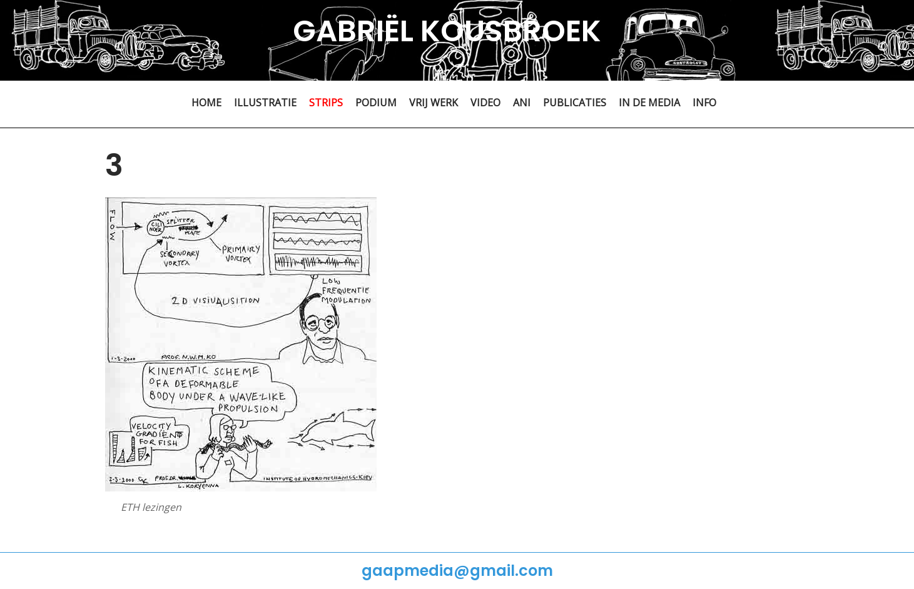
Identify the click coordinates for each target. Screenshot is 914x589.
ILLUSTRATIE (265, 102)
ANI (522, 102)
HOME (206, 102)
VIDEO (485, 102)
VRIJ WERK (433, 102)
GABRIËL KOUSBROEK (447, 31)
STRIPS (326, 102)
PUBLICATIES (574, 102)
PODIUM (376, 102)
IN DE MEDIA (649, 102)
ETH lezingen (151, 507)
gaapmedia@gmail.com (457, 570)
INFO (704, 102)
